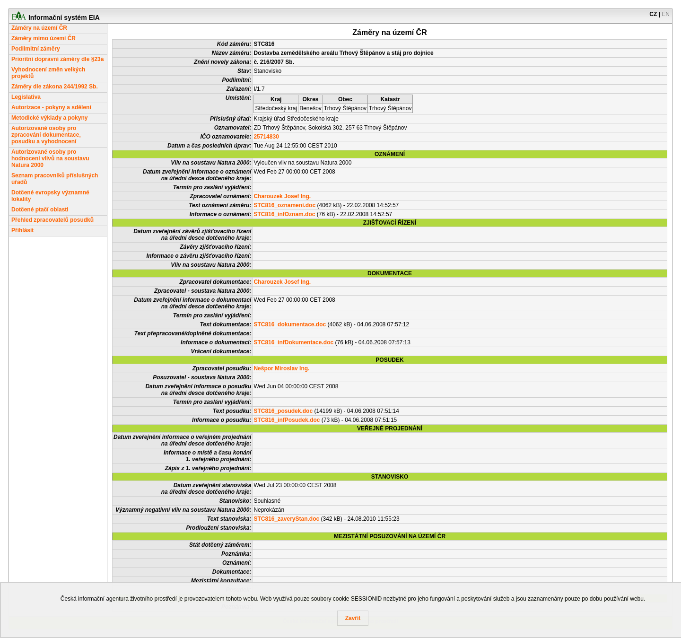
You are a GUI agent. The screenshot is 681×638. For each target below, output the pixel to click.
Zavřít (353, 618)
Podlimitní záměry (35, 48)
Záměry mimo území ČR (43, 38)
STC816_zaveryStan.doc (286, 519)
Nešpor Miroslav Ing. (281, 368)
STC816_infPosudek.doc (286, 420)
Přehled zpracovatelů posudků (52, 220)
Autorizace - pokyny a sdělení (51, 107)
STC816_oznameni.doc (284, 205)
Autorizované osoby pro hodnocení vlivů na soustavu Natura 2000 (50, 158)
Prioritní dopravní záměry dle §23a (57, 59)
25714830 (266, 136)
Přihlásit (22, 230)
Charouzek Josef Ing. (282, 196)
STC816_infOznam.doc (284, 214)
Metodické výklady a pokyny (49, 117)
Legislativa (26, 97)
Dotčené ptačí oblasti (40, 209)
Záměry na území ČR (39, 28)
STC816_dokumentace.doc (289, 324)
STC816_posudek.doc (283, 411)
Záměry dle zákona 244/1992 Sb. (54, 86)
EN (666, 14)
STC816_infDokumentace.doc (293, 342)
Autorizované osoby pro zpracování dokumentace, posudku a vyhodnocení (46, 135)
